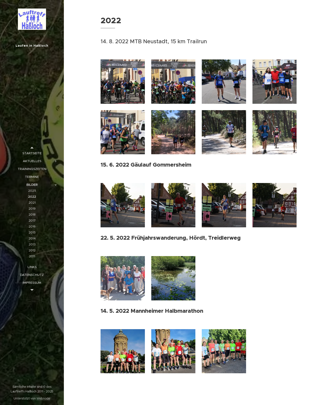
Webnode (43, 398)
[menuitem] (32, 153)
